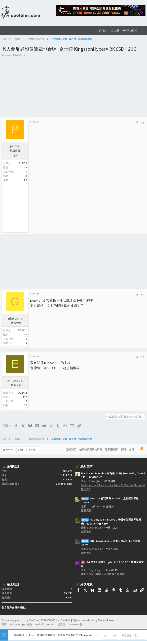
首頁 (131, 449)
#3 (142, 357)
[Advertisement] (73, 88)
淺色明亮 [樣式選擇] (8, 449)
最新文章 (86, 466)
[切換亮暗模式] (130, 30)
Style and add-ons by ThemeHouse (93, 620)
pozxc (8, 55)
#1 (142, 122)
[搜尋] (142, 30)
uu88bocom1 (64, 483)
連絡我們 (71, 449)
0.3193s (51, 624)
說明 (123, 449)
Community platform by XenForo (36, 620)
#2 (142, 295)
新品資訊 (86, 510)
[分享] (137, 122)
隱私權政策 (111, 449)
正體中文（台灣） (28, 449)
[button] (5, 30)
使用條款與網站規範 (90, 449)
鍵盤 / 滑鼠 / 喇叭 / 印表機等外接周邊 (103, 574)
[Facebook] (143, 622)
